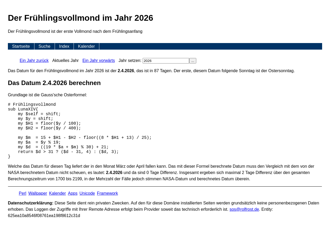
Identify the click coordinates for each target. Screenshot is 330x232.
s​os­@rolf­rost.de (244, 209)
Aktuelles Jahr (65, 60)
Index (64, 46)
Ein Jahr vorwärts (98, 60)
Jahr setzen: (153, 60)
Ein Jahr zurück (34, 60)
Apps (72, 193)
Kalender (86, 46)
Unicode (87, 193)
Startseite (21, 46)
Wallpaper (37, 193)
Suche (44, 46)
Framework (107, 193)
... (192, 61)
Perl (22, 193)
